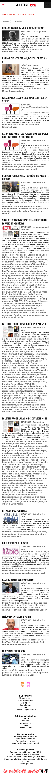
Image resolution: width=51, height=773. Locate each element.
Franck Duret (8, 607)
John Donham (9, 278)
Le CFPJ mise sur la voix (13, 651)
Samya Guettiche (22, 303)
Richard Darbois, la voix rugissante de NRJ (23, 28)
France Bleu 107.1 (36, 605)
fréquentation (36, 271)
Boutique (25, 761)
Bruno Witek (19, 257)
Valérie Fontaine (30, 211)
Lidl (43, 88)
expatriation (18, 269)
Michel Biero (8, 91)
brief (25, 568)
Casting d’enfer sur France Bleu (17, 579)
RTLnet (27, 301)
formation (39, 670)
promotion (35, 534)
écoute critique (26, 670)
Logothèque (25, 705)
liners (20, 534)
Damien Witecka (32, 264)
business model (34, 257)
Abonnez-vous (25, 698)
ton (27, 675)
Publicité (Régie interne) (25, 710)
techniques (15, 644)
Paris (22, 672)
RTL (21, 301)
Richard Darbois (10, 51)
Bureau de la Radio (38, 568)
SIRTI (41, 306)
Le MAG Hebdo (25, 727)
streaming (29, 310)
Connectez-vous (25, 700)
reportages (7, 301)
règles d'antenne (28, 299)
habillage (25, 273)
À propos (25, 703)
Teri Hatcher (33, 610)
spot (10, 169)
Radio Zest (38, 642)
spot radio (18, 169)
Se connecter (9, 14)
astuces (6, 640)
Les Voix (17, 164)
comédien (7, 49)
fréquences (23, 271)
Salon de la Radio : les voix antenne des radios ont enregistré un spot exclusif (25, 135)
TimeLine (34, 312)
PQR (32, 289)
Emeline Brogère (34, 266)
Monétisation (25, 723)
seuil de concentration (27, 306)
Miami (23, 285)
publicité (6, 211)
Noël (4, 287)
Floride (34, 269)
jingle (13, 534)
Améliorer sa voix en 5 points (16, 616)
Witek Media (17, 317)
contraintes (7, 573)
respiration (42, 672)
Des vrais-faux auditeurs (14, 510)
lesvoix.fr (23, 124)
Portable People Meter (13, 289)
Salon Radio (25, 166)
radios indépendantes (12, 296)
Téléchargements (25, 763)
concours (36, 570)
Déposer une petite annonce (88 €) (25, 752)
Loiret (18, 282)
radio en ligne (34, 292)
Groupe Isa (14, 273)
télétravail (7, 127)
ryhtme (5, 675)
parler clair (31, 672)
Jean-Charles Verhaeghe (36, 275)
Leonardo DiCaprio (11, 280)
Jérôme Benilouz (32, 88)
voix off (28, 51)
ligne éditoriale (29, 280)
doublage (6, 266)
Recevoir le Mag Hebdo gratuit (25, 743)
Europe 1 (6, 269)
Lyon (16, 672)
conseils (20, 262)
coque (5, 264)
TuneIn (17, 315)
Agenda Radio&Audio (25, 738)
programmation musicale (14, 292)
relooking (42, 299)
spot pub (20, 91)
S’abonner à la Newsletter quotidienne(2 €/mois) (25, 759)
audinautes (41, 255)
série (12, 306)
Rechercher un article (25, 741)
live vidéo (42, 280)
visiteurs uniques (29, 315)
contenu (40, 262)
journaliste (22, 278)
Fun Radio (23, 209)
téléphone (24, 312)
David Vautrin (29, 532)
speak (20, 310)
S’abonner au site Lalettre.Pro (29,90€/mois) (25, 756)
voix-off (6, 213)
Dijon (43, 264)
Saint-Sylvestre (39, 301)
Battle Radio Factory (12, 568)
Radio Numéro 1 (35, 294)
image (44, 273)
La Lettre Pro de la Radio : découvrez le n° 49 (24, 324)
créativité (18, 573)
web (8, 317)
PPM (27, 289)
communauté (40, 259)
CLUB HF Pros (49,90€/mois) (25, 754)
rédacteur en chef (10, 299)
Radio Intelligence (18, 294)
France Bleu (20, 605)
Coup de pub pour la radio (15, 543)
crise (15, 124)
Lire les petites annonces (25, 736)
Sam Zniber (7, 303)
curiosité (19, 264)
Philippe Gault (39, 287)
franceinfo (18, 206)
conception (25, 570)
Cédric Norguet (9, 259)
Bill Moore (7, 257)
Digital (25, 725)
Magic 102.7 (28, 282)
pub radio (43, 209)
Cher (20, 259)
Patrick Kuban (18, 642)
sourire (5, 644)
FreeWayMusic (9, 271)
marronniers (13, 285)
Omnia (16, 287)
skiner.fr (13, 308)
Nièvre (41, 285)
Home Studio (19, 49)
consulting (30, 262)
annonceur (7, 88)
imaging (6, 275)
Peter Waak (25, 287)
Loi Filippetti (8, 282)
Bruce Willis (8, 603)
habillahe (35, 273)
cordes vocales (38, 640)
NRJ (29, 49)
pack (26, 534)
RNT (16, 301)
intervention (17, 275)
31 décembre (8, 255)
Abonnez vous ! (26, 14)
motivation (32, 285)
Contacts (25, 707)
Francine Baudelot (33, 206)
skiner (5, 308)
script (36, 573)
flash (27, 269)
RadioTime (29, 296)
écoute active (18, 266)
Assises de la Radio (25, 255)
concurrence (8, 262)
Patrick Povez (19, 610)
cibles (5, 570)
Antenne (25, 718)
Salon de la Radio (30, 164)
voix (21, 51)
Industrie (26, 721)
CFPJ (4, 670)
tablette (14, 312)
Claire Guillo (21, 603)
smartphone (24, 308)
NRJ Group (37, 49)
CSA (11, 264)
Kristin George (35, 278)
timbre (21, 675)
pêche (29, 642)
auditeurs (6, 532)
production (34, 124)
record (39, 296)
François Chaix (9, 209)
